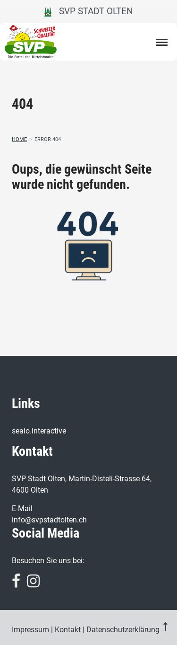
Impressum (30, 629)
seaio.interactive (39, 430)
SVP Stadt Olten (88, 11)
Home (19, 139)
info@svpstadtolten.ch (49, 519)
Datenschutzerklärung (123, 629)
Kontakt (68, 629)
